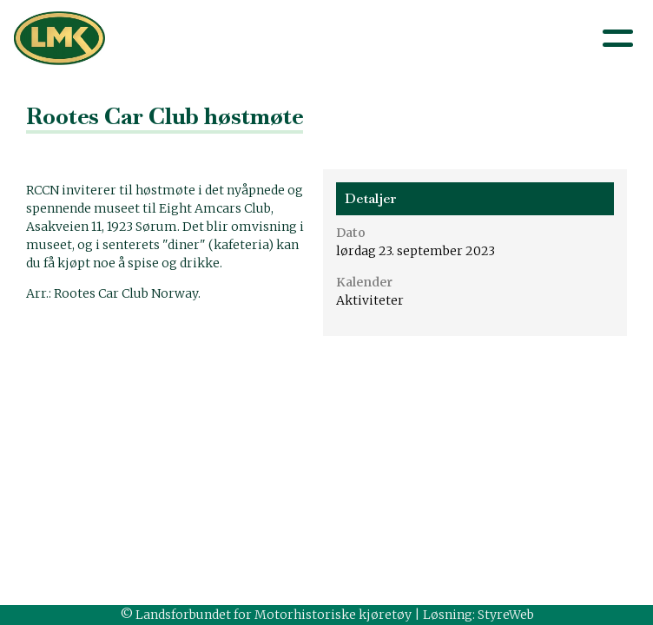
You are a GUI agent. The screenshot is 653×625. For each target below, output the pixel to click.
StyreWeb (506, 614)
